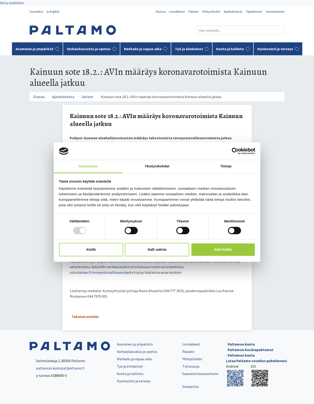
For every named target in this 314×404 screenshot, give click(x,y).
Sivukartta (190, 386)
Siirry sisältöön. (12, 2)
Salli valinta (157, 250)
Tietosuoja (190, 366)
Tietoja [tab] (226, 166)
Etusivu (161, 11)
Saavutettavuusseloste (200, 373)
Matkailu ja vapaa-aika (145, 49)
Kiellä (90, 250)
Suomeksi (36, 11)
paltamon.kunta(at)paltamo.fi (57, 368)
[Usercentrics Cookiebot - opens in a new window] (235, 151)
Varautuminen (275, 11)
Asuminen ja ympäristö (37, 49)
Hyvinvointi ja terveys (278, 49)
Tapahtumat (254, 11)
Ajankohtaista (233, 11)
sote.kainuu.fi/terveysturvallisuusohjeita (101, 272)
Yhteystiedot (211, 11)
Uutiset (87, 96)
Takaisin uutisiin (85, 316)
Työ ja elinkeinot (191, 49)
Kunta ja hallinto (233, 49)
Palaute (193, 11)
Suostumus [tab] (88, 166)
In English (53, 11)
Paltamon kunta (241, 344)
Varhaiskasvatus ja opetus (91, 49)
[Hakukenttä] (240, 30)
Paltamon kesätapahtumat (250, 349)
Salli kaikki (223, 250)
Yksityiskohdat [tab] (157, 166)
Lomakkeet (177, 11)
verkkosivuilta (118, 266)
